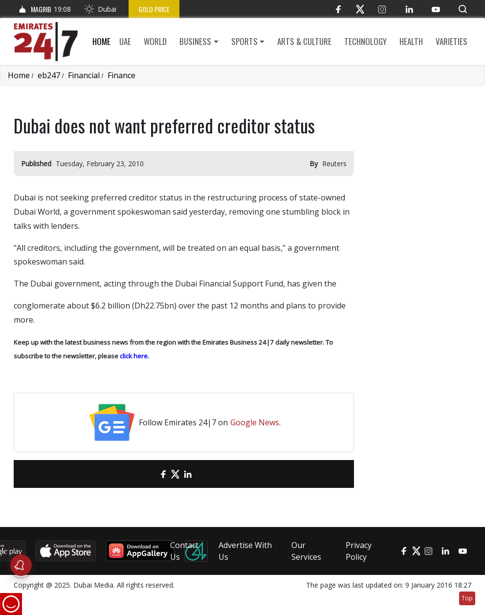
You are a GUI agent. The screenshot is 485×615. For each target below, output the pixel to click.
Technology (365, 41)
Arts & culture (304, 41)
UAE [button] (125, 41)
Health (411, 41)
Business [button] (195, 41)
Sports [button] (244, 41)
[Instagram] (382, 9)
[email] (145, 474)
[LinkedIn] (409, 9)
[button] (462, 9)
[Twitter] (360, 9)
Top (467, 598)
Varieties (451, 41)
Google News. (255, 422)
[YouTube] (435, 9)
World (155, 41)
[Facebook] (338, 9)
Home (101, 41)
